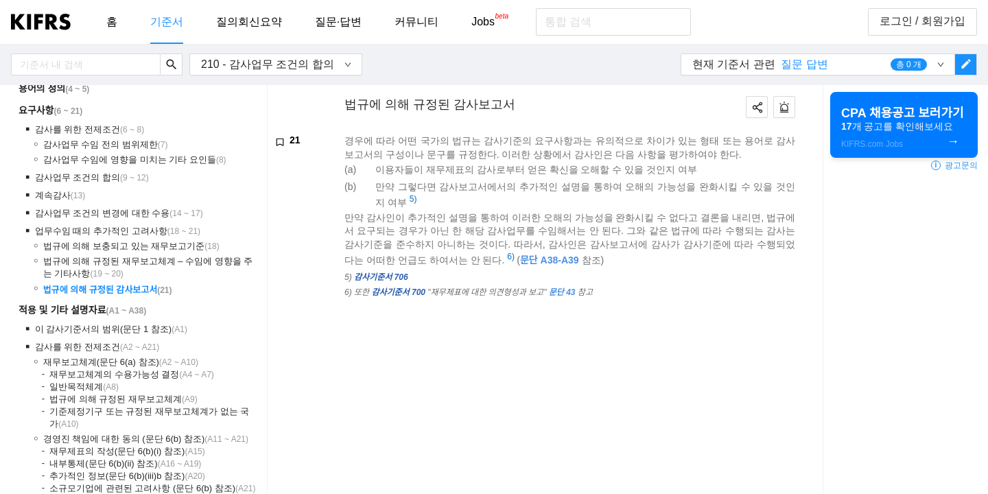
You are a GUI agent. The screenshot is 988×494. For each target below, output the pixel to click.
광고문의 (954, 165)
